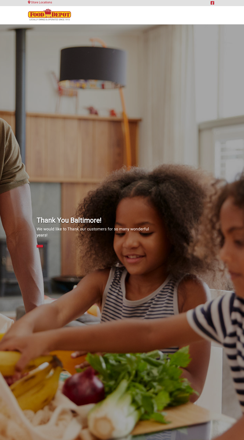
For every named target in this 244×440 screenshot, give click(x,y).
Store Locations (40, 2)
